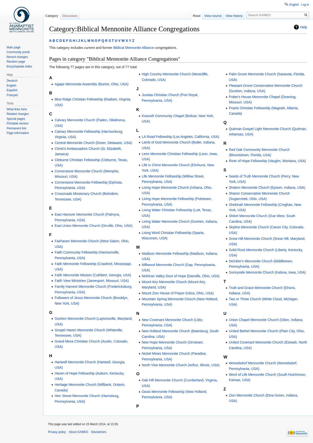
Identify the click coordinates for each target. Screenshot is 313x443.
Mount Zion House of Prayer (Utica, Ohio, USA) (178, 293)
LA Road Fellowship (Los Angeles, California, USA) (180, 137)
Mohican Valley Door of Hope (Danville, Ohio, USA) (181, 276)
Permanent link (16, 128)
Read (197, 16)
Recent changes (17, 57)
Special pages (16, 119)
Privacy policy (57, 432)
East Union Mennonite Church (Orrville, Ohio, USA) (93, 226)
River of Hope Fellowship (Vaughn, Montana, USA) (267, 161)
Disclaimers (98, 432)
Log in (305, 4)
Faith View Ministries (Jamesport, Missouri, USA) (92, 281)
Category (51, 16)
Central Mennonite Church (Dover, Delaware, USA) (93, 143)
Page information (18, 133)
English (294, 4)
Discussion (70, 16)
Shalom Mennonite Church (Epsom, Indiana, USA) (267, 187)
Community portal (18, 52)
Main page (13, 47)
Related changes (18, 114)
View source (213, 16)
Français (12, 95)
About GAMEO (78, 432)
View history (234, 16)
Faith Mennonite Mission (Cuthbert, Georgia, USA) (93, 275)
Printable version (17, 123)
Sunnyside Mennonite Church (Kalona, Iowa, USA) (267, 272)
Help (303, 27)
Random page (16, 61)
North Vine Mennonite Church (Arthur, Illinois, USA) (181, 365)
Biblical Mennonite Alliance (133, 48)
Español (12, 90)
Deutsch (12, 80)
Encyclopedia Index (19, 66)
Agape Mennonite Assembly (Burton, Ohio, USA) (91, 84)
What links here (17, 109)
